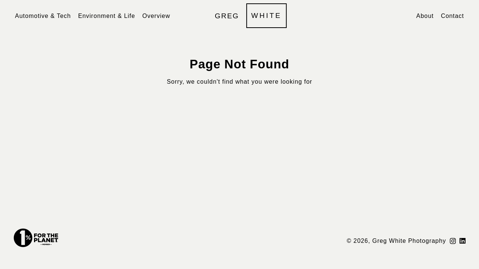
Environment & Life (106, 16)
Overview (156, 16)
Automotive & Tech (43, 16)
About (425, 16)
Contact (452, 16)
